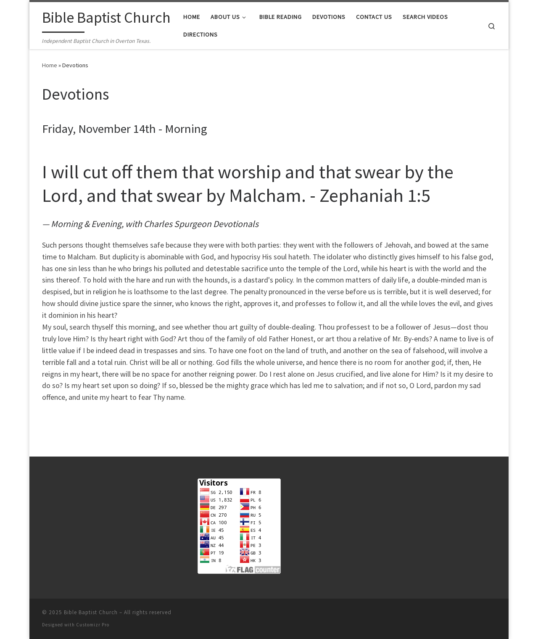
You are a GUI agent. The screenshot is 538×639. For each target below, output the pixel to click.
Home (49, 65)
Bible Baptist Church (91, 612)
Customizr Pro (92, 625)
